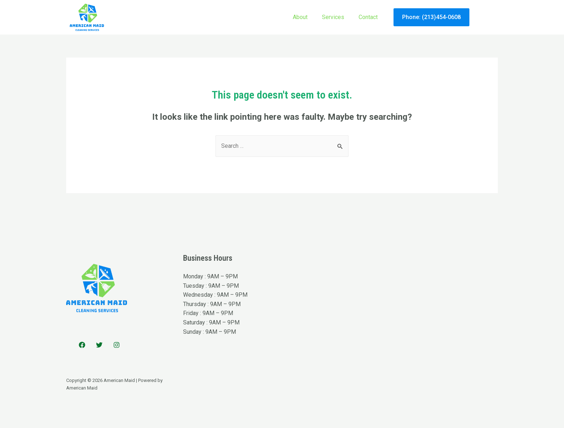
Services (333, 17)
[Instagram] (116, 345)
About (300, 17)
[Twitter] (99, 345)
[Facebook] (82, 345)
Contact (368, 17)
